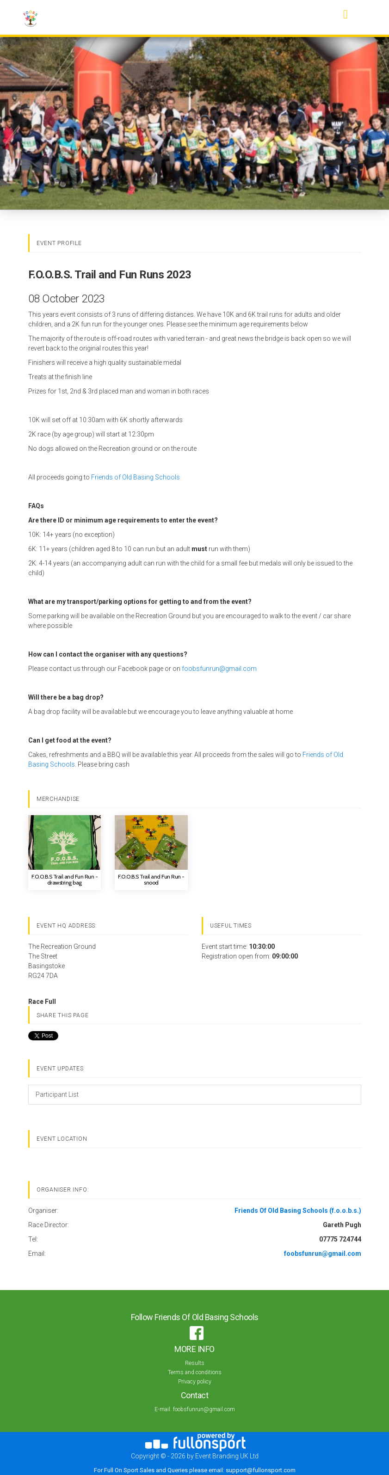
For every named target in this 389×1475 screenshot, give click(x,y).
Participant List (57, 1094)
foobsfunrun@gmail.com (219, 668)
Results (194, 1363)
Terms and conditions (195, 1372)
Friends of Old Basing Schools (135, 477)
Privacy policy (194, 1381)
